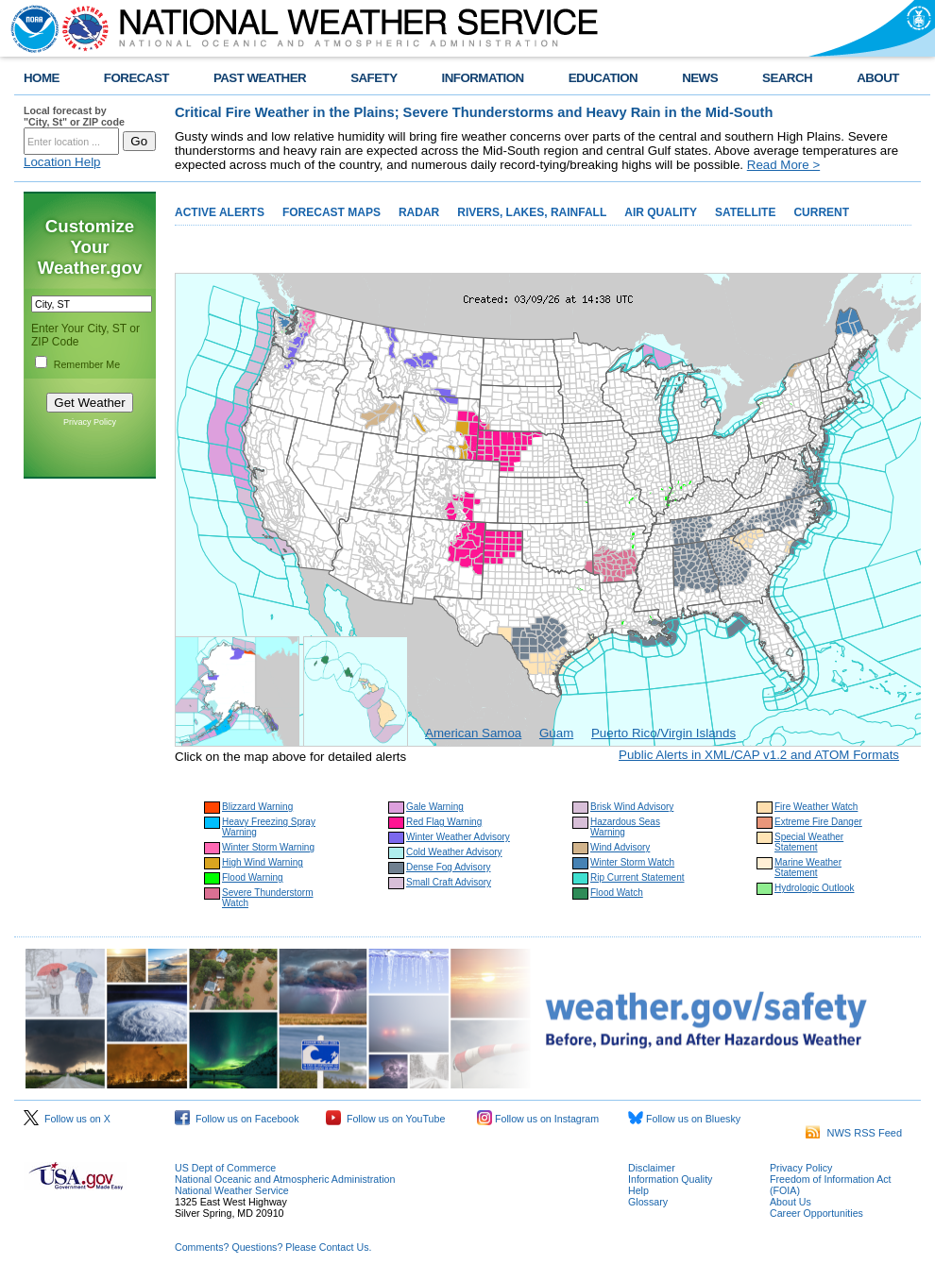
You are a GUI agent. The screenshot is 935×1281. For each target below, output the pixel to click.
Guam (556, 733)
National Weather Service (232, 1190)
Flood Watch (616, 892)
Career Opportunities (816, 1213)
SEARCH (787, 78)
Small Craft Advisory (448, 882)
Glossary (648, 1201)
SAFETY (373, 78)
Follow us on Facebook (237, 1118)
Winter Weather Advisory (458, 837)
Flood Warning (252, 877)
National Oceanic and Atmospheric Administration (285, 1179)
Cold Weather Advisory (454, 852)
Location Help (62, 162)
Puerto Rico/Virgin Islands (663, 733)
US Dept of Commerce (225, 1167)
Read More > (783, 165)
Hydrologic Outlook (814, 888)
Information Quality (670, 1179)
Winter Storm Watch (632, 862)
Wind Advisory (620, 847)
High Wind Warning (262, 862)
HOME (42, 78)
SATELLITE (745, 212)
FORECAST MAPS (331, 212)
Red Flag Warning (444, 822)
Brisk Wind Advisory (631, 806)
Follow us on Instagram (538, 1118)
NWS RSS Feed (854, 1132)
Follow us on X (67, 1118)
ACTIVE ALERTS (219, 212)
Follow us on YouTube (385, 1118)
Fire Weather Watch (816, 806)
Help (638, 1190)
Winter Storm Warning (268, 847)
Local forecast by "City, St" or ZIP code (74, 116)
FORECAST (136, 78)
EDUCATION (603, 78)
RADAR (419, 212)
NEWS (700, 78)
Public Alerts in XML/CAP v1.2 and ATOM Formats (759, 755)
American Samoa (473, 733)
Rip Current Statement (637, 877)
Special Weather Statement (808, 842)
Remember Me (87, 364)
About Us (790, 1201)
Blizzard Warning (257, 806)
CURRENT (821, 212)
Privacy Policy (89, 422)
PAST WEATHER (259, 78)
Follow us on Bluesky (684, 1118)
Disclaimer (651, 1167)
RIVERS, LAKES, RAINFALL (531, 212)
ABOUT (878, 78)
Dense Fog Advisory (448, 867)
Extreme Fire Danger (818, 822)
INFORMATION (483, 78)
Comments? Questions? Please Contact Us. (273, 1247)
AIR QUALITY (660, 212)
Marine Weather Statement (808, 867)
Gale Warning (435, 806)
